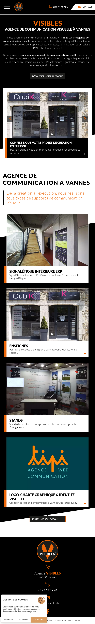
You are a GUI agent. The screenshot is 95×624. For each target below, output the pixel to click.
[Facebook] (47, 611)
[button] (10, 119)
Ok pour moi (38, 619)
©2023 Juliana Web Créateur (68, 620)
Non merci (8, 619)
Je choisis (23, 619)
